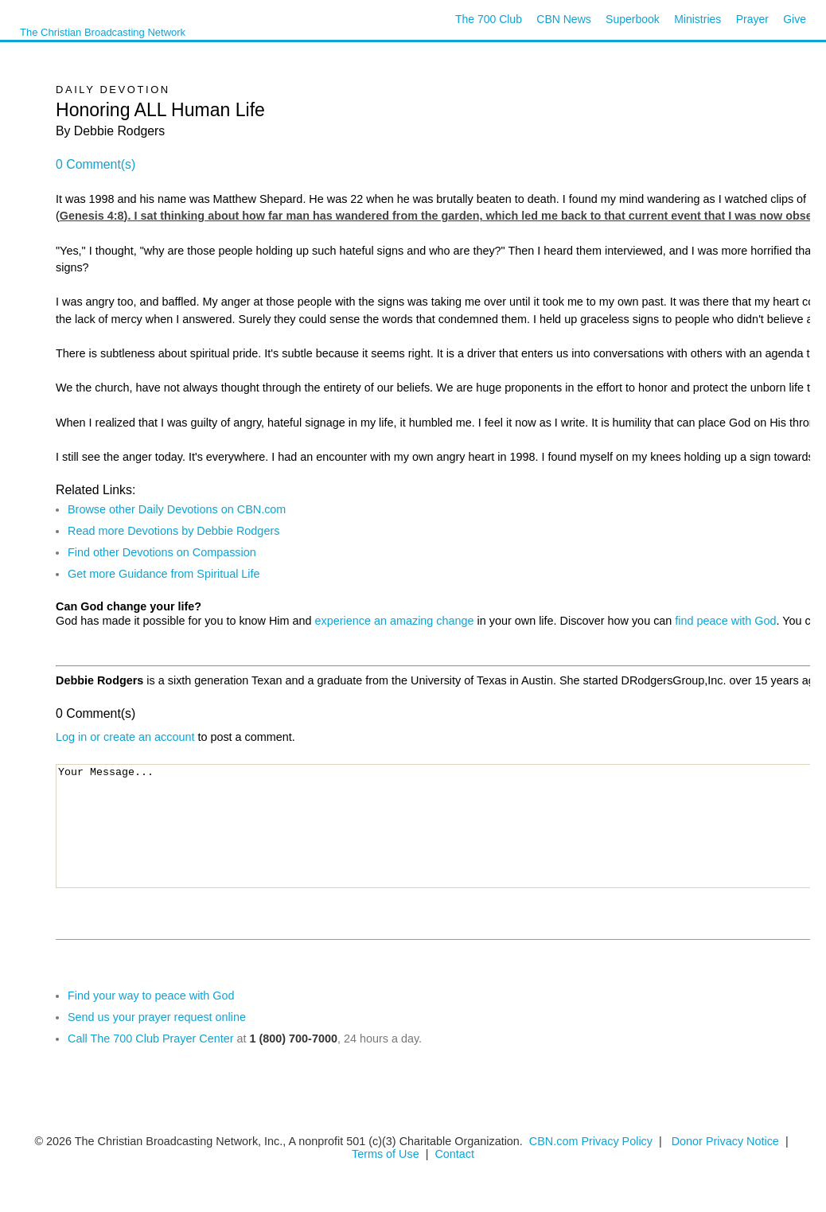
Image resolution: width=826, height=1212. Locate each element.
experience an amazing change (394, 620)
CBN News (563, 19)
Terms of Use (387, 1154)
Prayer (752, 19)
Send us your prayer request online (157, 1017)
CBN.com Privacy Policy (591, 1141)
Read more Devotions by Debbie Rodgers (173, 530)
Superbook (633, 19)
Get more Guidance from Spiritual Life (164, 573)
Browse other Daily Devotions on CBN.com (177, 509)
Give (794, 19)
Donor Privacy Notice (725, 1141)
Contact (454, 1154)
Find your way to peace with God (151, 995)
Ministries (697, 19)
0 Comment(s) (95, 164)
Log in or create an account (125, 737)
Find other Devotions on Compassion (162, 552)
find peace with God (725, 620)
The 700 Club (488, 19)
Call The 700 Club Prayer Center (151, 1038)
